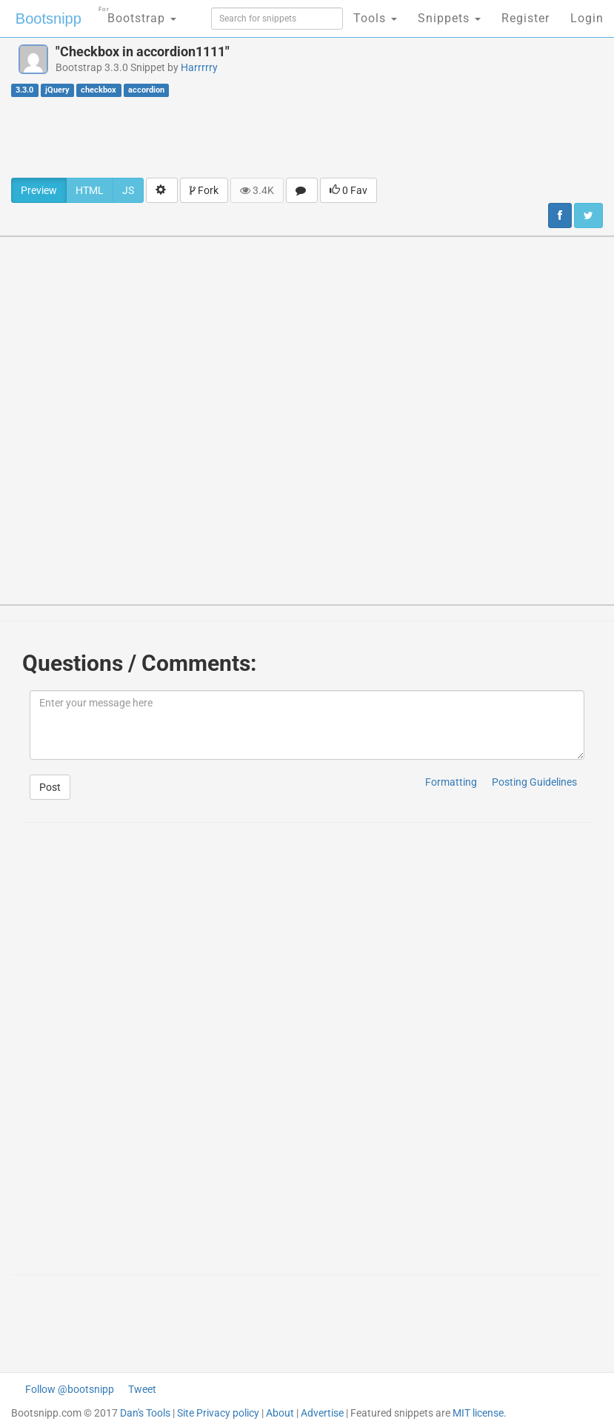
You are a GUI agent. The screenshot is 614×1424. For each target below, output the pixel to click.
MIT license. (480, 1413)
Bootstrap (137, 13)
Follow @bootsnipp (69, 1389)
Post (50, 787)
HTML (90, 190)
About (280, 1413)
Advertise (322, 1413)
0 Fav (348, 190)
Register (525, 18)
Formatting (451, 782)
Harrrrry (199, 67)
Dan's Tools (145, 1413)
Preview (39, 190)
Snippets (449, 18)
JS (128, 190)
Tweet (142, 1389)
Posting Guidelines (534, 782)
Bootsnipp (48, 18)
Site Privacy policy (218, 1413)
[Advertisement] (307, 137)
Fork (204, 190)
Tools (375, 18)
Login (587, 18)
